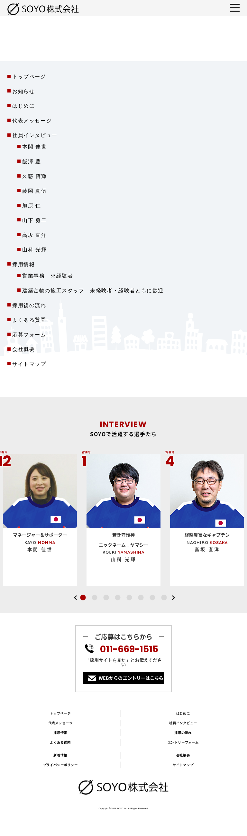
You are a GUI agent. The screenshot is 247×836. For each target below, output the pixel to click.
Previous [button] (75, 598)
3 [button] (106, 598)
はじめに (23, 106)
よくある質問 (29, 320)
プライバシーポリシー (60, 765)
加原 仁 (31, 205)
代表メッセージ (32, 120)
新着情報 (60, 755)
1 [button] (83, 598)
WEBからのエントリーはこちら (131, 678)
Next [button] (173, 598)
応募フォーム (29, 334)
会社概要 (23, 349)
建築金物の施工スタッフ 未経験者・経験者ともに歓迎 (93, 290)
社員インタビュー (183, 723)
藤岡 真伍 (34, 191)
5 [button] (129, 598)
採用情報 (23, 264)
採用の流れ (183, 733)
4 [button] (117, 598)
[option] (123, 518)
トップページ (29, 76)
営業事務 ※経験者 (47, 275)
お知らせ (23, 91)
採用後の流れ (29, 305)
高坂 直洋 (34, 235)
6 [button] (141, 598)
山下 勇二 (34, 220)
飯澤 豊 (31, 161)
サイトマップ (29, 364)
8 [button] (164, 598)
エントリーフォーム (183, 742)
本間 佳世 (34, 147)
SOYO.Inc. (122, 808)
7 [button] (152, 598)
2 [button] (94, 598)
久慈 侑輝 (34, 176)
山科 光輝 (34, 249)
